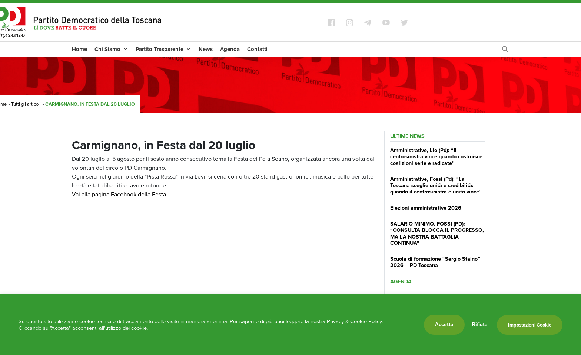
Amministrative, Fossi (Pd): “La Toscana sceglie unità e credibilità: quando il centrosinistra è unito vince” (436, 185)
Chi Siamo (111, 49)
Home (79, 49)
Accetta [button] (444, 324)
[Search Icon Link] (505, 51)
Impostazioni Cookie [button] (529, 324)
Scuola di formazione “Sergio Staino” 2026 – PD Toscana (435, 262)
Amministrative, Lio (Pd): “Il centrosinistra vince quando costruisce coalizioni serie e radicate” (436, 156)
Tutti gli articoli (26, 104)
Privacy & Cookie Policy (354, 321)
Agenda (230, 49)
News (206, 49)
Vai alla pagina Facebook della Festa (119, 194)
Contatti (257, 49)
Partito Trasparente (163, 49)
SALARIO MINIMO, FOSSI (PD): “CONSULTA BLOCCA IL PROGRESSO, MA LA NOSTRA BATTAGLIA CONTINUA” (437, 233)
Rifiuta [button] (480, 324)
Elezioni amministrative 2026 (425, 208)
